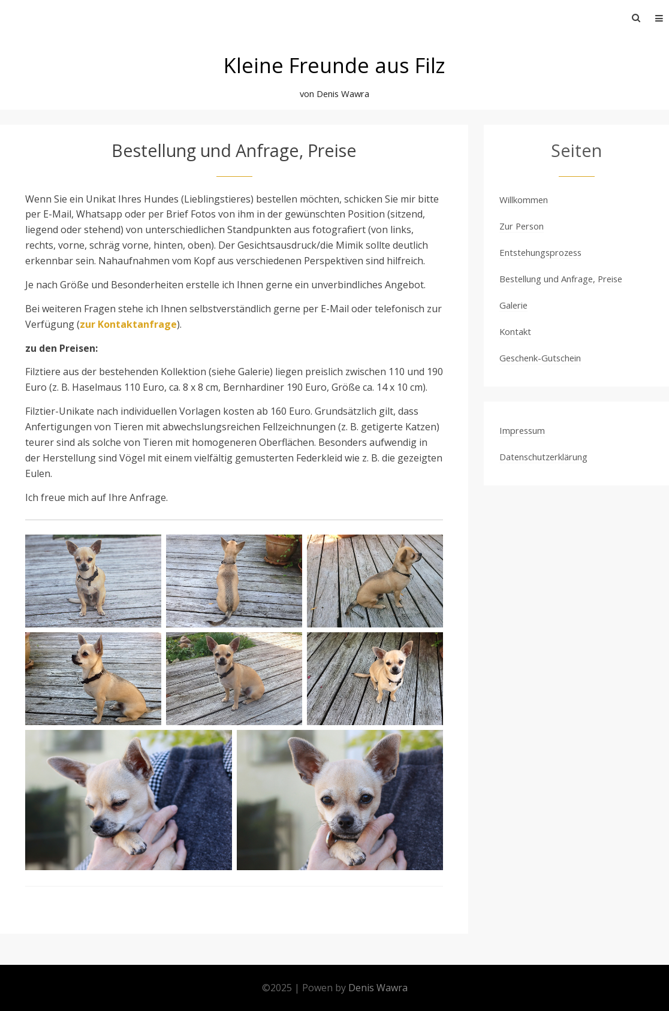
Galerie (513, 305)
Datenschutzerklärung (543, 457)
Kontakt (515, 331)
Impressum (522, 430)
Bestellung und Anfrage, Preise (560, 279)
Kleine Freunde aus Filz (334, 65)
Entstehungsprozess (540, 252)
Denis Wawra (378, 987)
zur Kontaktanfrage (128, 324)
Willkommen (523, 200)
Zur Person (521, 226)
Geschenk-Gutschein (540, 358)
